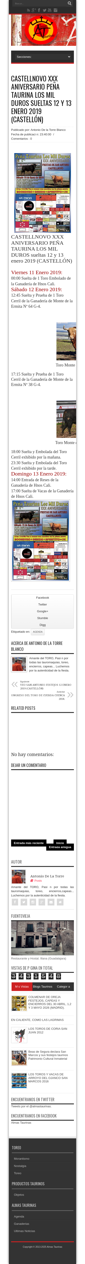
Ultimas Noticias (24, 1231)
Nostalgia (20, 1166)
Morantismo (21, 1158)
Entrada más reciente (29, 843)
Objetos (19, 1194)
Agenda (37, 632)
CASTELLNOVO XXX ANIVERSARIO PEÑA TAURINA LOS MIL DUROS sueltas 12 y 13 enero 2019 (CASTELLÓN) (41, 98)
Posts (36, 880)
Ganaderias (21, 1223)
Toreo (18, 1173)
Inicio (60, 843)
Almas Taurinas (21, 1122)
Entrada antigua (60, 847)
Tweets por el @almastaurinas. (31, 1106)
